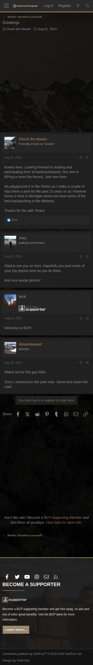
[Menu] (6, 6)
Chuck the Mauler (18, 29)
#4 (87, 362)
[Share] (81, 158)
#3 (87, 318)
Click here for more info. (64, 522)
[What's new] (78, 5)
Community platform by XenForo (42, 654)
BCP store (56, 614)
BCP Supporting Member (63, 518)
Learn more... (16, 629)
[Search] (87, 5)
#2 (87, 256)
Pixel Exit (23, 660)
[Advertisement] (46, 83)
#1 (87, 157)
